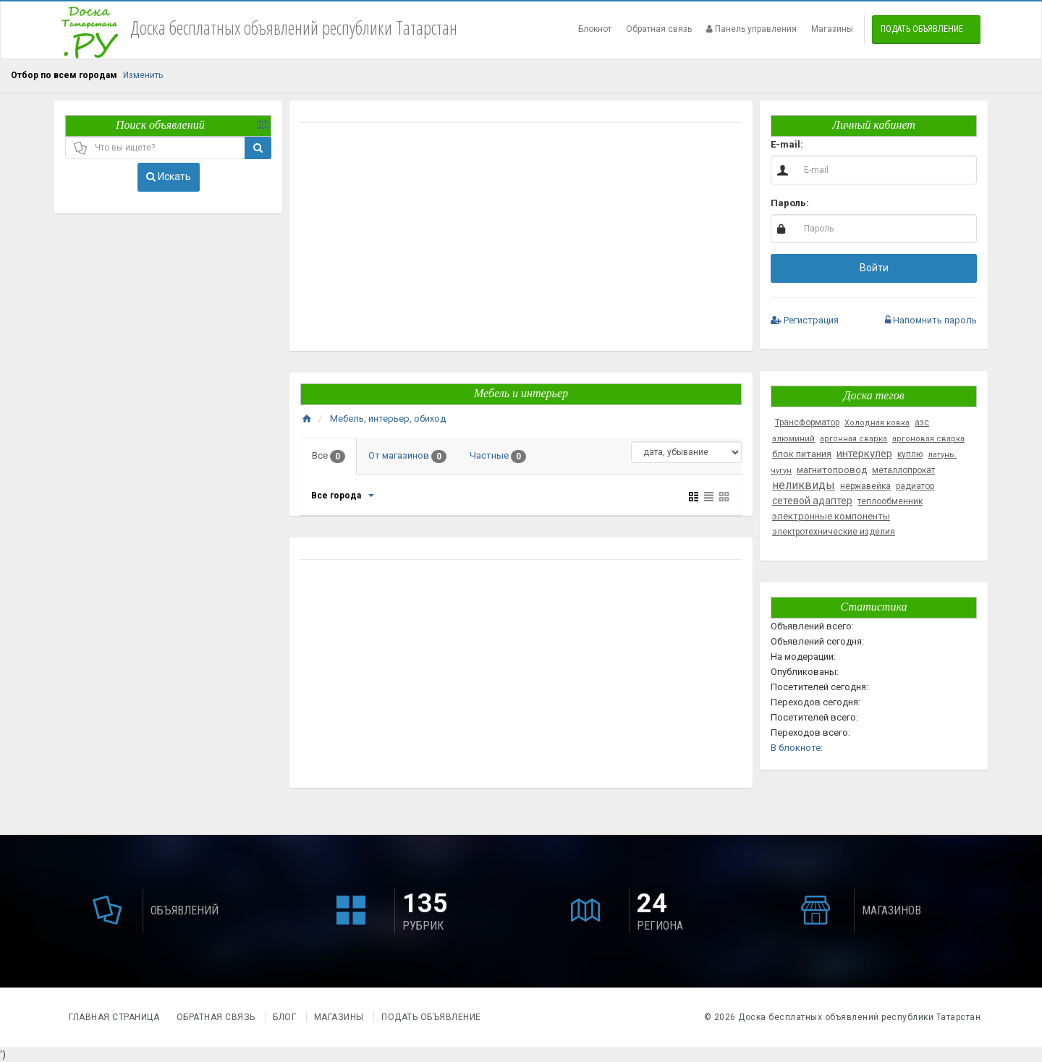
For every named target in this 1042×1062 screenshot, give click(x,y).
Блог (284, 1017)
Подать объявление (922, 29)
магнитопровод (832, 469)
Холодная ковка (877, 423)
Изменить (143, 75)
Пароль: (790, 202)
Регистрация (805, 320)
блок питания (801, 454)
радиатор (915, 486)
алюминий (793, 438)
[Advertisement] (521, 238)
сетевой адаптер (812, 500)
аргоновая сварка (928, 438)
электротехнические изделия (833, 532)
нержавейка (865, 486)
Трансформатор (807, 422)
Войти (874, 267)
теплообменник (890, 501)
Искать (168, 176)
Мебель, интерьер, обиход (388, 418)
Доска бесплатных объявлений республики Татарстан (859, 1017)
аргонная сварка (853, 438)
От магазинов (407, 456)
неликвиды (803, 485)
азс (922, 422)
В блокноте (796, 747)
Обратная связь (659, 29)
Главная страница (115, 1017)
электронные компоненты (831, 516)
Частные (498, 456)
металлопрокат (903, 470)
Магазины (832, 29)
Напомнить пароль (931, 320)
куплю (910, 454)
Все (328, 456)
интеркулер (864, 453)
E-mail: (787, 144)
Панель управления (751, 29)
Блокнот (594, 29)
